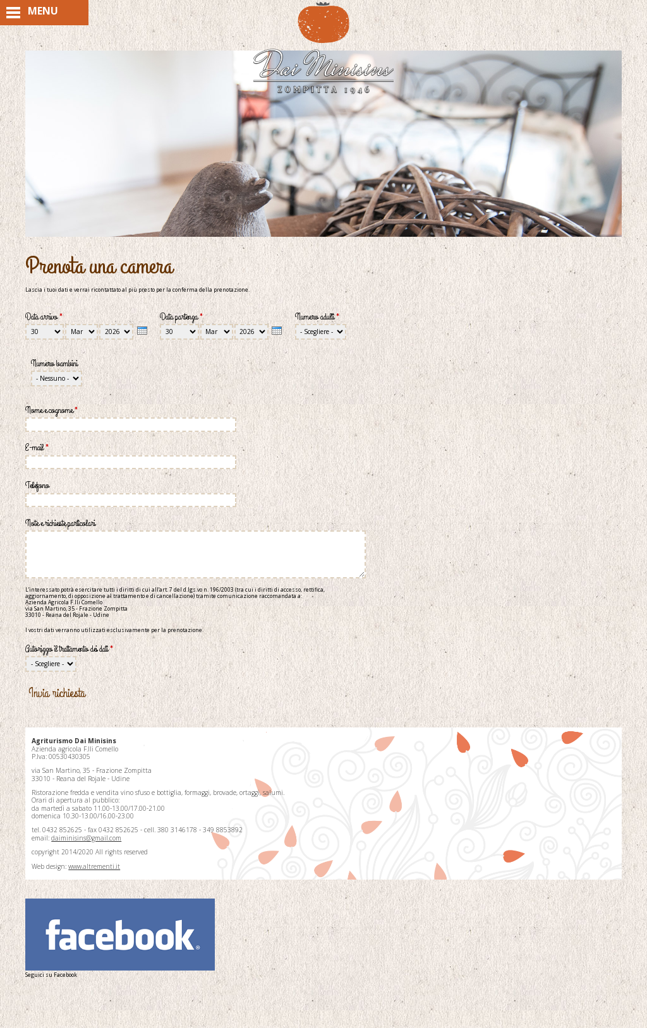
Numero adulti (317, 316)
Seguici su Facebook (120, 938)
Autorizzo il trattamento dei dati (69, 648)
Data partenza (181, 316)
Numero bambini (54, 363)
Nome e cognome (51, 410)
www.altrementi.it (94, 866)
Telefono (37, 485)
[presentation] (142, 330)
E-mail (37, 447)
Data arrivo (44, 316)
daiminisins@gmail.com (86, 838)
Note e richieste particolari (60, 523)
